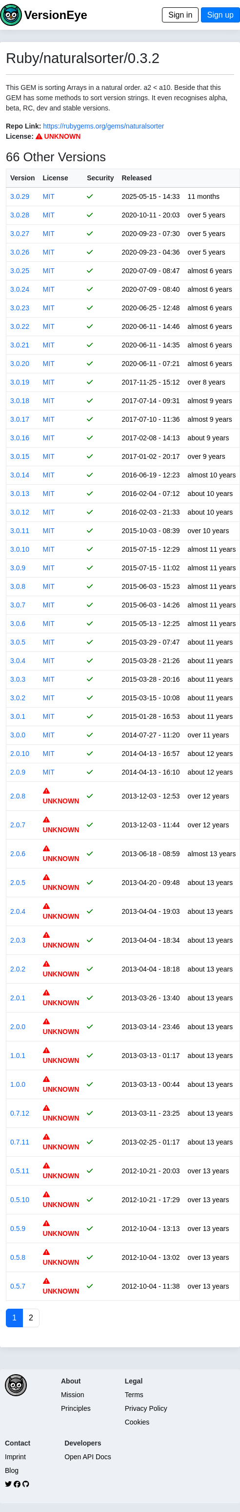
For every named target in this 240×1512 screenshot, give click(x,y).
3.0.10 (19, 549)
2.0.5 (17, 882)
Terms (134, 1395)
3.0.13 (19, 493)
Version (22, 178)
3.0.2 (17, 698)
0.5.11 (19, 1171)
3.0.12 (19, 512)
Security (100, 178)
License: (20, 136)
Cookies (137, 1422)
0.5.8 (17, 1257)
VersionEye (55, 15)
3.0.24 (19, 289)
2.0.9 (17, 772)
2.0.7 (17, 825)
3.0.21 (19, 345)
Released (137, 178)
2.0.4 (17, 911)
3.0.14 (19, 475)
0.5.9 (17, 1228)
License (55, 178)
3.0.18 (19, 401)
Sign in (180, 15)
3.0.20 (19, 363)
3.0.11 (19, 531)
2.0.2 (17, 969)
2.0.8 (17, 796)
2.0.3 (17, 940)
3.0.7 (17, 605)
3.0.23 (19, 308)
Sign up (220, 15)
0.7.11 (19, 1142)
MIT (49, 196)
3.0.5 (17, 642)
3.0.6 (17, 623)
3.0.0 (17, 735)
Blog (12, 1470)
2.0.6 (17, 854)
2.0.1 (17, 998)
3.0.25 (19, 271)
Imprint (15, 1457)
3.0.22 (19, 326)
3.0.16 (19, 438)
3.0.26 (19, 252)
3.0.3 (17, 679)
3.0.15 (19, 456)
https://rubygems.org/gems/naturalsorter (103, 126)
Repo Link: (23, 126)
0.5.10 (19, 1200)
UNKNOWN (58, 136)
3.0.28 (19, 215)
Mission (72, 1395)
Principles (76, 1408)
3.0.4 (17, 661)
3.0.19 (19, 382)
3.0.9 (17, 568)
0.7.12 (19, 1113)
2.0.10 (19, 753)
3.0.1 (17, 716)
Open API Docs (87, 1457)
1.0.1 (17, 1055)
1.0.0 (17, 1084)
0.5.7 (17, 1286)
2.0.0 (17, 1027)
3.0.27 (19, 234)
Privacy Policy (146, 1408)
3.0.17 (19, 419)
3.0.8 (17, 586)
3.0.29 (19, 196)
